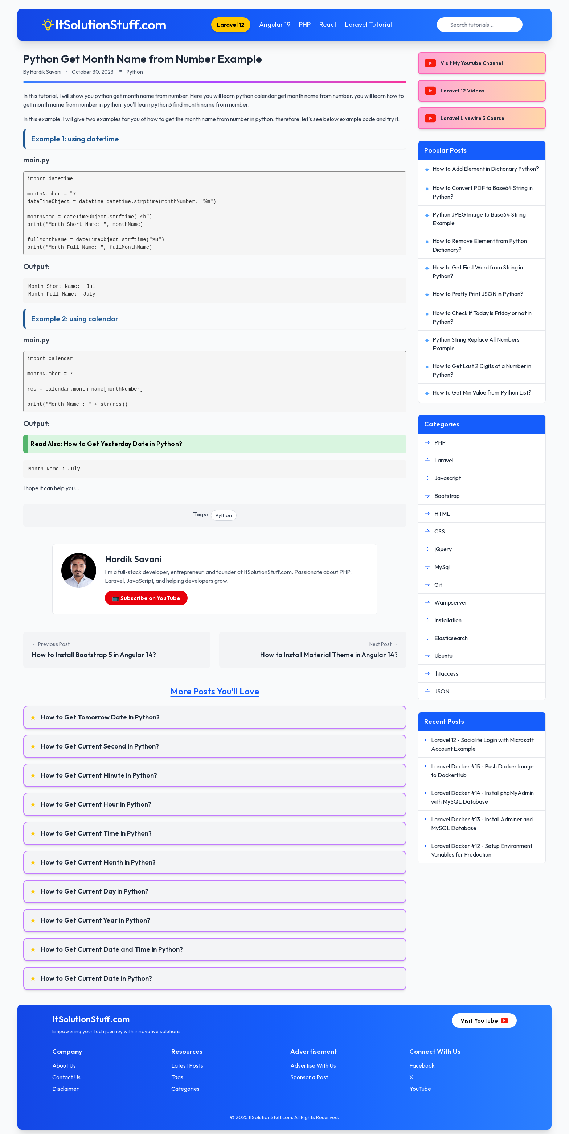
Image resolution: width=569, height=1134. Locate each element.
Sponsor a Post (309, 1077)
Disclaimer (65, 1088)
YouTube (420, 1088)
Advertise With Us (313, 1065)
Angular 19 (274, 24)
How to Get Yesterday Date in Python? (123, 444)
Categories (185, 1088)
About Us (64, 1065)
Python (224, 515)
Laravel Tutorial (368, 24)
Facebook (422, 1065)
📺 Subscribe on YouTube (146, 598)
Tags (177, 1077)
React (327, 24)
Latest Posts (187, 1065)
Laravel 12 (231, 24)
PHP (305, 24)
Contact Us (66, 1077)
